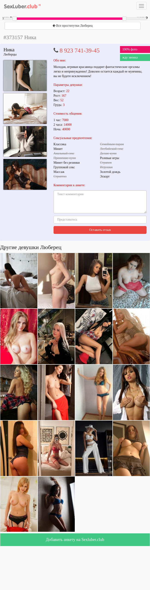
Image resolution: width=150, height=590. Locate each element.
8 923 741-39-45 (79, 50)
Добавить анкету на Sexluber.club (75, 539)
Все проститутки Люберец (73, 25)
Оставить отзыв (100, 230)
